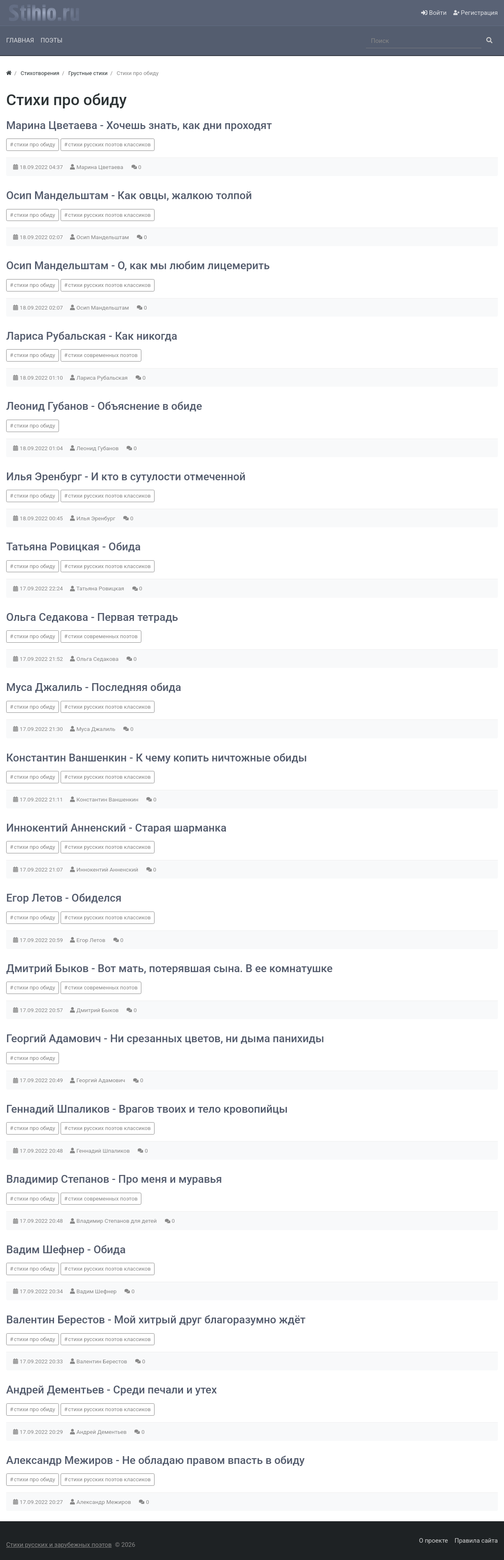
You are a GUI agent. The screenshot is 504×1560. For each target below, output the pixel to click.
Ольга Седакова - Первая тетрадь (92, 617)
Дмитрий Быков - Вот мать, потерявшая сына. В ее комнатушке (169, 968)
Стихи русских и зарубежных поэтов (59, 1544)
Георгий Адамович (102, 1080)
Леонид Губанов (98, 448)
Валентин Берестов (103, 1361)
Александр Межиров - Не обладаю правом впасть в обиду (155, 1460)
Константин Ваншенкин (108, 799)
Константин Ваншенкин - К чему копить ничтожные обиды (156, 758)
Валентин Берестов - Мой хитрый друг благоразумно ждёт (155, 1319)
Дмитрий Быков (98, 1010)
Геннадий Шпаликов (104, 1150)
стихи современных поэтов (103, 355)
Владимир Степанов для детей (117, 1220)
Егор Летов (92, 940)
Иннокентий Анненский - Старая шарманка (116, 828)
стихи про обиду (34, 144)
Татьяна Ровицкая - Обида (73, 546)
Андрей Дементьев (102, 1431)
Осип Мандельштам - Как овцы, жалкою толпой (129, 195)
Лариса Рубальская (103, 377)
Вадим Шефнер (97, 1291)
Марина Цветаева (101, 167)
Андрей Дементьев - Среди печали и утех (111, 1390)
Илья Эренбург (97, 518)
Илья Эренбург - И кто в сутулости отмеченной (126, 476)
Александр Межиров (105, 1502)
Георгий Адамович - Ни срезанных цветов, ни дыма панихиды (165, 1038)
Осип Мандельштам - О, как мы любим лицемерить (138, 265)
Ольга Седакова (98, 658)
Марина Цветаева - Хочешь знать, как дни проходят (139, 125)
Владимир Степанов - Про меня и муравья (114, 1179)
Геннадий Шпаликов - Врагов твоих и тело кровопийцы (147, 1109)
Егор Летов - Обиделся (64, 898)
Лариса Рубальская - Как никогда (91, 336)
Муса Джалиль (97, 729)
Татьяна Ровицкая (100, 588)
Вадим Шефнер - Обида (66, 1249)
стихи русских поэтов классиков (109, 144)
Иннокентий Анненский (108, 869)
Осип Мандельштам (104, 237)
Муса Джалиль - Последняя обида (93, 687)
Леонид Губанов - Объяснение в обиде (104, 406)
